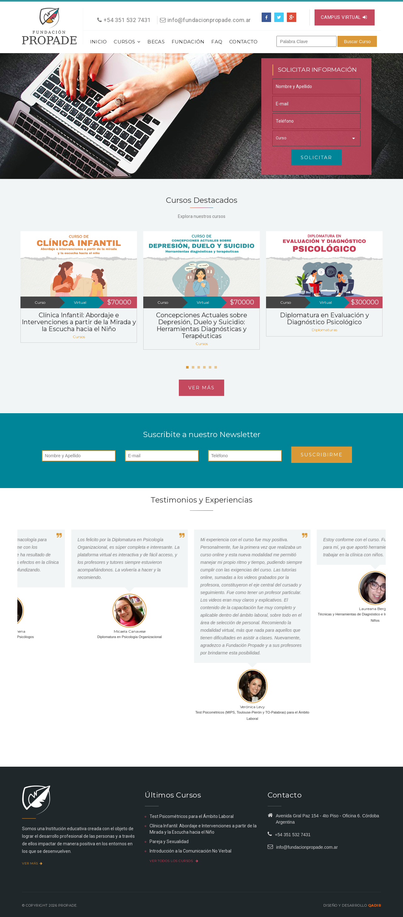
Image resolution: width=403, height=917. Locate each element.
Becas (156, 42)
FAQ (216, 42)
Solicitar (316, 157)
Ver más (201, 388)
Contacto (243, 42)
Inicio (98, 42)
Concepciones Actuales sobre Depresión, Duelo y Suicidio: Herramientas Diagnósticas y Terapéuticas (201, 325)
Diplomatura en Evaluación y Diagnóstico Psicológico (324, 318)
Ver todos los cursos (174, 861)
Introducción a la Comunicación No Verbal (190, 850)
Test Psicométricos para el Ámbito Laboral (192, 816)
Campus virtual (344, 17)
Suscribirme (322, 455)
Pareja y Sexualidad (169, 841)
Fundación (188, 42)
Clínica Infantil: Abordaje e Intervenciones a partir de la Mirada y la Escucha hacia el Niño (79, 322)
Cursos (127, 42)
